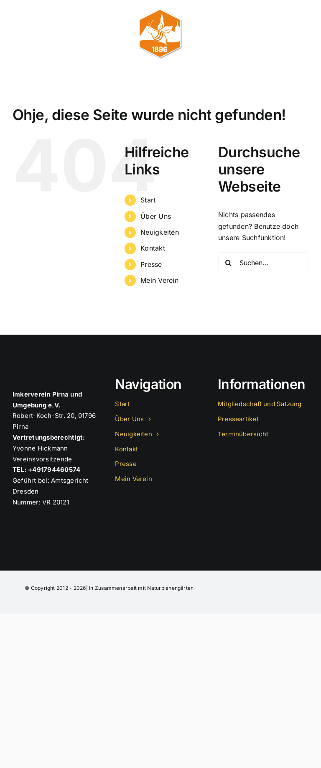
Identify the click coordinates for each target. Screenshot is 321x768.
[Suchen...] (263, 262)
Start (147, 200)
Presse (151, 264)
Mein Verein (159, 280)
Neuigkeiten (159, 232)
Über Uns (155, 216)
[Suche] (228, 262)
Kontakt (152, 248)
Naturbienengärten (170, 588)
